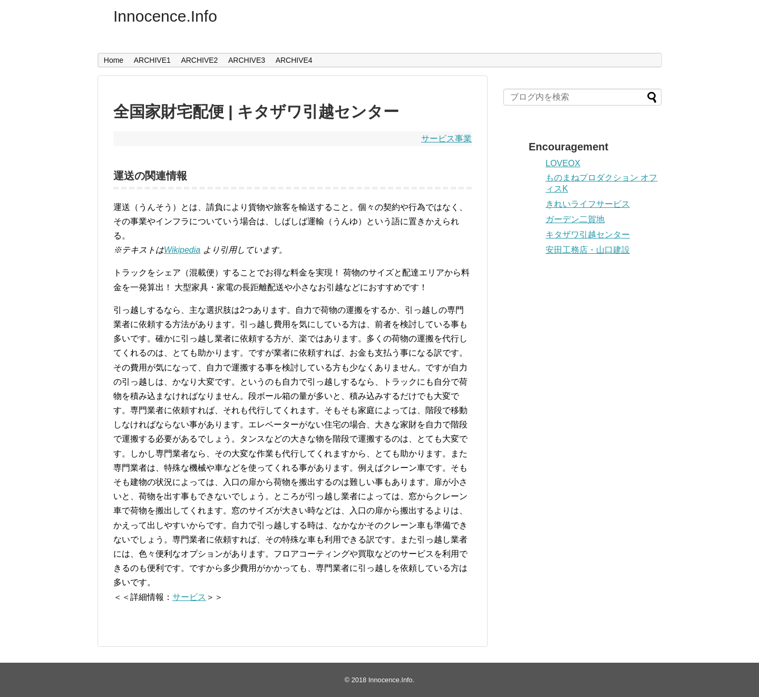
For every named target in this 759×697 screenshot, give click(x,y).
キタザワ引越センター (588, 234)
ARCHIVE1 (152, 60)
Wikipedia (182, 249)
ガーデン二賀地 (575, 219)
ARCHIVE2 (199, 60)
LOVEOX (563, 163)
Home (113, 60)
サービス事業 (446, 138)
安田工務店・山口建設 (588, 249)
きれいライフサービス (588, 203)
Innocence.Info (165, 16)
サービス (189, 597)
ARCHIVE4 (294, 60)
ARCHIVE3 (246, 60)
